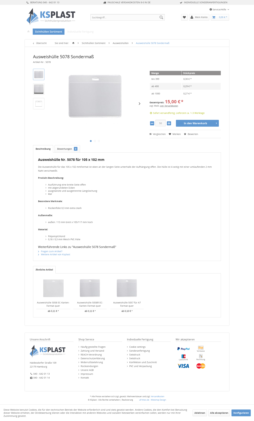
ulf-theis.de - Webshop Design (152, 399)
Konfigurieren (241, 412)
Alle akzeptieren (219, 412)
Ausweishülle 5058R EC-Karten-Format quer (90, 304)
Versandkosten (157, 396)
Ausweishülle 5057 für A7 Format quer (127, 304)
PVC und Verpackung (140, 366)
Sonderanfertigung (139, 350)
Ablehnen (199, 412)
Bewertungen (67, 149)
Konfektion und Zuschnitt (143, 362)
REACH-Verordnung (91, 354)
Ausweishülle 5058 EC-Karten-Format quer (53, 304)
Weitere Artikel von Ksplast (54, 254)
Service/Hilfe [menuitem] (218, 9)
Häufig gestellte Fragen (93, 346)
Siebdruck (134, 354)
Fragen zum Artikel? (50, 251)
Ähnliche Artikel (44, 269)
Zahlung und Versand (92, 350)
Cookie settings (137, 346)
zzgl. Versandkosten (169, 105)
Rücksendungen (89, 366)
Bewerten (191, 134)
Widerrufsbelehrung (92, 362)
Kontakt (85, 377)
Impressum (87, 373)
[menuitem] (127, 17)
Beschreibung (43, 148)
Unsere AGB (87, 370)
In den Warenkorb (200, 123)
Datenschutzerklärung (93, 358)
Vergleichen (158, 134)
